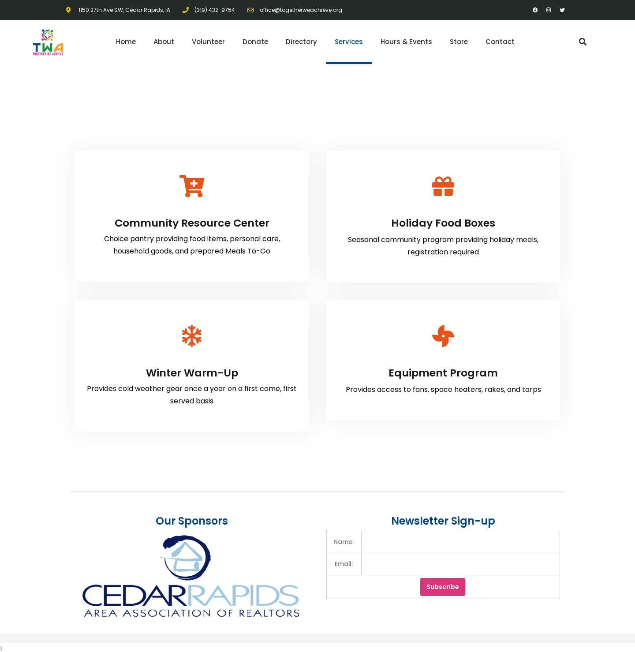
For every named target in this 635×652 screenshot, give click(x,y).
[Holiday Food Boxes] (443, 186)
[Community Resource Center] (192, 186)
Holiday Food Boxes (443, 222)
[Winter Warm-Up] (192, 335)
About (163, 41)
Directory (301, 41)
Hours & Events (406, 41)
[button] (583, 42)
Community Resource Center (192, 222)
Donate (255, 41)
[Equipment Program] (443, 335)
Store (459, 41)
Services (349, 41)
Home (126, 41)
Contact (500, 41)
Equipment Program (443, 371)
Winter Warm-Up (192, 371)
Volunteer (208, 41)
